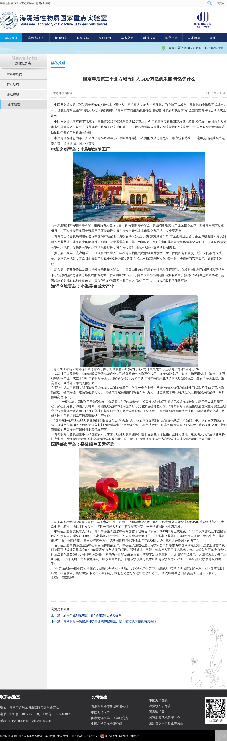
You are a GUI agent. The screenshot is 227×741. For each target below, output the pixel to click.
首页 (187, 48)
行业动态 (13, 84)
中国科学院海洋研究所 (106, 723)
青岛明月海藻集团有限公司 (109, 706)
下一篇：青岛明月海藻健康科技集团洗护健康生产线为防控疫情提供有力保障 (104, 621)
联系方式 (216, 38)
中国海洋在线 (158, 700)
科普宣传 (171, 38)
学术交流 (127, 38)
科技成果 (149, 38)
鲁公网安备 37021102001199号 (120, 736)
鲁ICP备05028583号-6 (84, 735)
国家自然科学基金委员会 (166, 723)
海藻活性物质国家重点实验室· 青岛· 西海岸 (25, 3)
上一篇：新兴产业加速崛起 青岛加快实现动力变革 (86, 615)
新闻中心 (201, 48)
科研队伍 (83, 38)
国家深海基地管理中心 (164, 717)
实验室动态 (14, 74)
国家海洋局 (156, 712)
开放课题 (13, 94)
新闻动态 (61, 38)
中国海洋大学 (100, 712)
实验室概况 (36, 38)
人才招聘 (194, 38)
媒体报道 (217, 48)
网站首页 (11, 38)
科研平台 (105, 38)
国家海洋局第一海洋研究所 (109, 718)
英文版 (221, 3)
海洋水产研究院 (160, 706)
